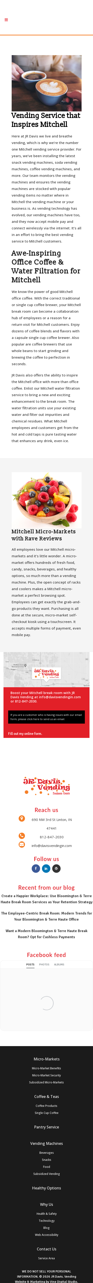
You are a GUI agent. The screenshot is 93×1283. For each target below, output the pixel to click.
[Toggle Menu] (6, 19)
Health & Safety (47, 1214)
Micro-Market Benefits (46, 1068)
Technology (47, 1221)
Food (46, 1167)
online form (32, 734)
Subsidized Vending (46, 1174)
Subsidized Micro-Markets (46, 1082)
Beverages (46, 1153)
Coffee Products (46, 1106)
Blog (46, 1228)
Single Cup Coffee (47, 1113)
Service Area (46, 1258)
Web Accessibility (46, 1235)
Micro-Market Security (46, 1075)
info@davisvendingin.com (60, 697)
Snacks (46, 1160)
